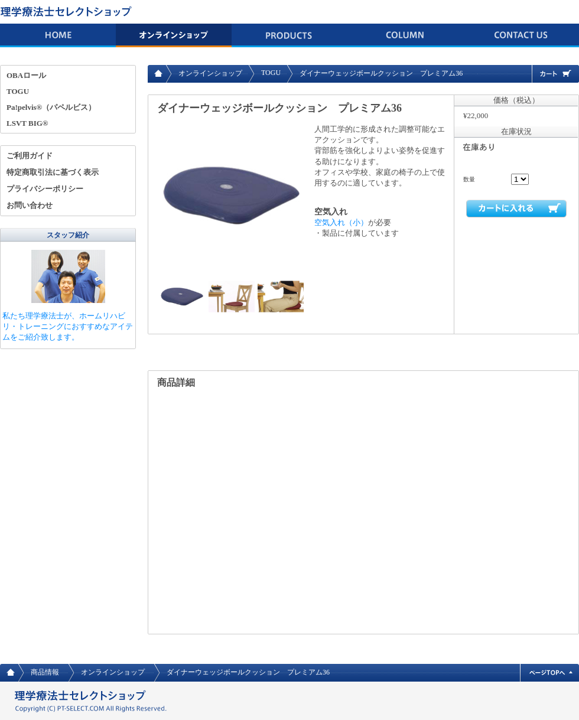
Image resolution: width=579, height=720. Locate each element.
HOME (58, 35)
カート (555, 74)
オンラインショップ (174, 35)
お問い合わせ (521, 35)
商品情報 (289, 35)
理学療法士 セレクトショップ (68, 12)
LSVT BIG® (27, 123)
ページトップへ (549, 673)
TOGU (271, 73)
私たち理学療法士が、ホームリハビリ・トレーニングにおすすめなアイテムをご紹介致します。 (67, 326)
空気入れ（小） (341, 222)
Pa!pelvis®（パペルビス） (51, 107)
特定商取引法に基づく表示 (52, 172)
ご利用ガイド (29, 155)
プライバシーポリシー (44, 188)
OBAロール (26, 75)
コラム (405, 35)
